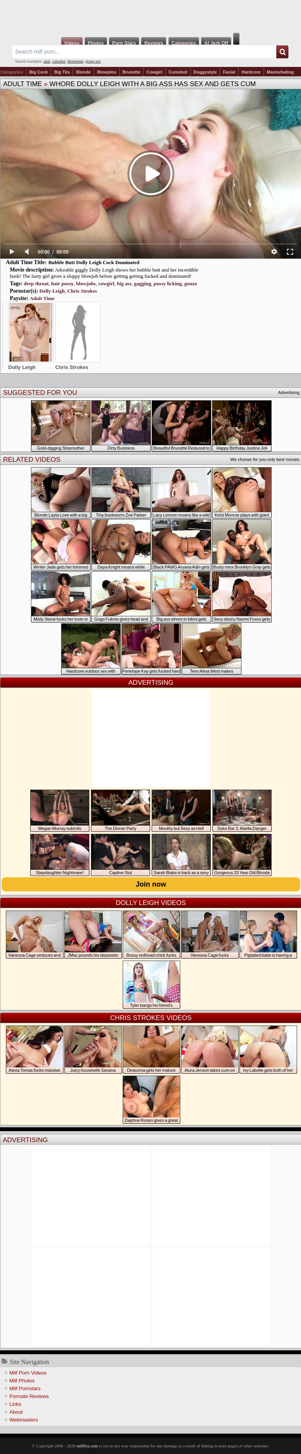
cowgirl (106, 283)
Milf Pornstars (24, 1388)
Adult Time (22, 84)
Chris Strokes (82, 291)
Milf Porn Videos (27, 1373)
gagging (142, 283)
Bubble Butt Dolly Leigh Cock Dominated (93, 262)
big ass (124, 283)
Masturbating (280, 72)
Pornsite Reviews (29, 1396)
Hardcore (250, 72)
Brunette (131, 72)
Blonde (83, 72)
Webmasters (23, 1420)
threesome (75, 61)
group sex (93, 61)
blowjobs (86, 283)
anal (47, 61)
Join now (151, 884)
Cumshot (178, 72)
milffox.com (87, 1445)
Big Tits (62, 72)
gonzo (190, 283)
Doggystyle (205, 72)
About (16, 1412)
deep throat (36, 283)
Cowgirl (154, 72)
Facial (229, 72)
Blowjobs (106, 72)
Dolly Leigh (52, 291)
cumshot (58, 61)
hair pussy (62, 283)
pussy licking (168, 283)
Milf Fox (150, 16)
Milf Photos (21, 1381)
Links (15, 1404)
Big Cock (38, 72)
